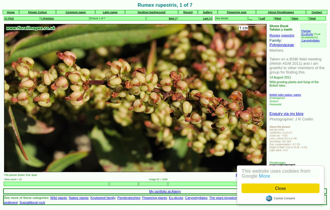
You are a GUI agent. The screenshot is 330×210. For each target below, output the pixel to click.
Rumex (274, 35)
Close (280, 188)
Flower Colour (37, 12)
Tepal (312, 18)
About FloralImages (281, 12)
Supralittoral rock (32, 202)
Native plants (78, 198)
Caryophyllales (310, 40)
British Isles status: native (285, 94)
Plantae (306, 30)
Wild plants (58, 198)
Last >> (207, 18)
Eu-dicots (307, 34)
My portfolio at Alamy (165, 191)
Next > (172, 18)
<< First (9, 18)
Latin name (110, 12)
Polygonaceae (281, 45)
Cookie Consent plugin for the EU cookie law (280, 198)
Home (11, 12)
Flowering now (236, 12)
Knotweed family (103, 198)
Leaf (262, 18)
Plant (278, 18)
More (264, 176)
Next (263, 184)
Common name (75, 12)
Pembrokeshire (128, 198)
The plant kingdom (223, 198)
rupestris (287, 35)
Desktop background (151, 12)
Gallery (207, 12)
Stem (295, 18)
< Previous (47, 18)
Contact (317, 12)
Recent (188, 12)
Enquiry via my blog (286, 113)
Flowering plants (154, 198)
